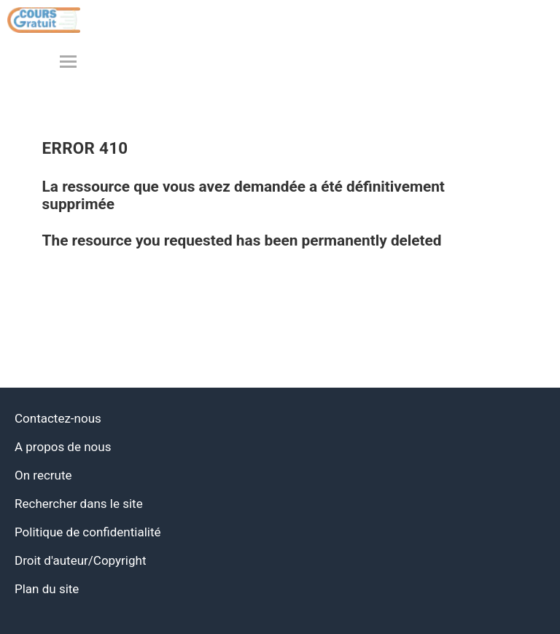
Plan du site (47, 589)
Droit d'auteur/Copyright (80, 560)
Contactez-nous (58, 418)
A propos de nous (63, 446)
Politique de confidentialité (88, 532)
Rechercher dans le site (79, 503)
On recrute (43, 475)
